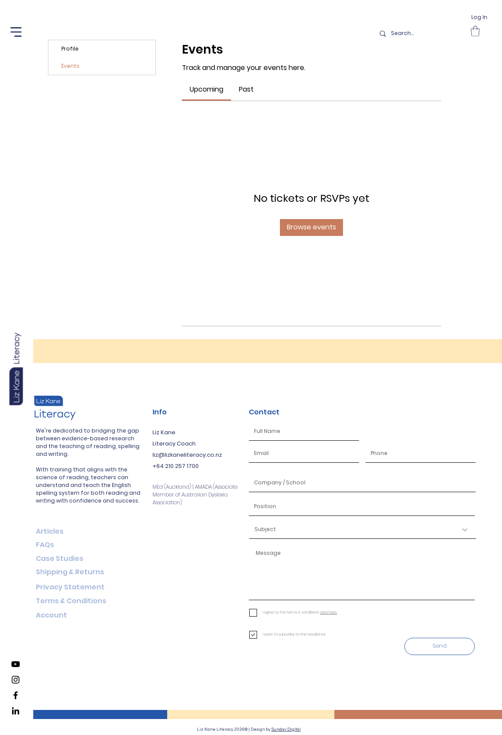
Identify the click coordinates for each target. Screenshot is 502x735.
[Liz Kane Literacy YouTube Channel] (15, 664)
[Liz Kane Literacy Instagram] (15, 680)
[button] (16, 32)
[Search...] (420, 33)
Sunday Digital (286, 729)
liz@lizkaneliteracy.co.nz (187, 455)
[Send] (439, 646)
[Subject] (362, 530)
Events (70, 66)
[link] (206, 89)
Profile (70, 48)
